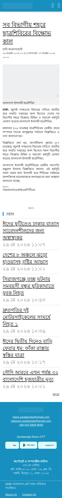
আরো (56, 394)
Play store (28, 445)
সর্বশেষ (10, 213)
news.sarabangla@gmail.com (31, 417)
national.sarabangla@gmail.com (31, 421)
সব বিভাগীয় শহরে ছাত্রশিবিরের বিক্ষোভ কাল (27, 33)
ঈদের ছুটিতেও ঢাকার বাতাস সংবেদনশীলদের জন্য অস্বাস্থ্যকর (31, 230)
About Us (11, 494)
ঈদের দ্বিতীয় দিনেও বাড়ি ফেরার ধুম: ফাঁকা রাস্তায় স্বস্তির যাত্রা (27, 348)
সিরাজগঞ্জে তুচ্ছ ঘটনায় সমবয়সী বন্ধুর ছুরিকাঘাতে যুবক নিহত (28, 286)
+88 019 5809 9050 (31, 425)
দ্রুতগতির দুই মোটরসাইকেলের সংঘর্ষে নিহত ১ (26, 317)
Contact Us (29, 494)
